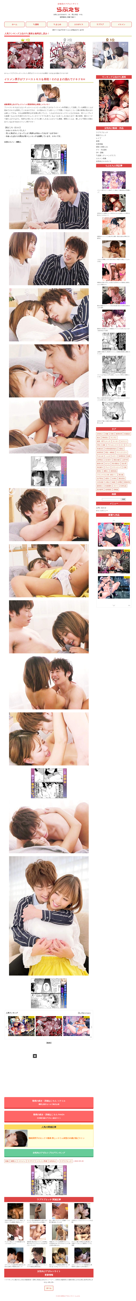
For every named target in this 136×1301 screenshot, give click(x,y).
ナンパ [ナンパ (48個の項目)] (128, 445)
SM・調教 (99, 153)
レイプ (98, 138)
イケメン (121, 24)
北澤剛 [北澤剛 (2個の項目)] (119, 483)
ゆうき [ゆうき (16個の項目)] (107, 464)
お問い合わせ (101, 508)
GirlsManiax (84, 1013)
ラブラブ (100, 24)
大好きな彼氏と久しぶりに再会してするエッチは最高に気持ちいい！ (15, 1223)
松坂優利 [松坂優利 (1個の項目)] (108, 486)
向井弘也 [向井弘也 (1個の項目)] (123, 486)
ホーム (14, 24)
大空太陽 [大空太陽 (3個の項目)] (100, 483)
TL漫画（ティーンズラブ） (106, 156)
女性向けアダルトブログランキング (49, 1154)
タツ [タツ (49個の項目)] (121, 445)
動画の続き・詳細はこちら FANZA (48, 1117)
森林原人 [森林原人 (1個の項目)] (100, 486)
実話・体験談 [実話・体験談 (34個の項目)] (109, 453)
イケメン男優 (42, 1163)
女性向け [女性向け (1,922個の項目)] (100, 434)
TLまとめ (57, 24)
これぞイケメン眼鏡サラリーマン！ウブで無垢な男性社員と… (37, 1267)
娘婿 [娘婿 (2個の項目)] (113, 483)
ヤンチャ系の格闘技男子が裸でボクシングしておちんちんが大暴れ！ (37, 1223)
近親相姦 (99, 144)
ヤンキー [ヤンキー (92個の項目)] (116, 442)
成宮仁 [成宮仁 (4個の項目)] (107, 479)
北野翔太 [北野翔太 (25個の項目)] (100, 460)
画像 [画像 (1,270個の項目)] (106, 434)
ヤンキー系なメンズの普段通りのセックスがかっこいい (15, 1244)
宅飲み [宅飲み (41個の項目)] (121, 449)
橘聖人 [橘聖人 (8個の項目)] (106, 471)
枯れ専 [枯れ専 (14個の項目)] (124, 464)
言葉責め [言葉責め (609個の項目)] (127, 434)
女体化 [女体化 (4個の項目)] (114, 479)
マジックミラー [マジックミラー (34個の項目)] (122, 453)
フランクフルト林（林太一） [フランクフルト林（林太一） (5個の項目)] (106, 475)
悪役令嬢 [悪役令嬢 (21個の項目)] (117, 460)
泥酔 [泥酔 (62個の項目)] (103, 445)
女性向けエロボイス (103, 162)
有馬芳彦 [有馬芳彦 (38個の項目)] (100, 453)
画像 (7, 1163)
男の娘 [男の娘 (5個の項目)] (121, 475)
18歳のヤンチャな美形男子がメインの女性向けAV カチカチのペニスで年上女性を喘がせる (59, 1245)
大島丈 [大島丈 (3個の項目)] (107, 483)
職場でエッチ (101, 136)
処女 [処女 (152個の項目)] (98, 438)
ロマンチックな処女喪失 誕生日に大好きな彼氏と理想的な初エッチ (15, 1267)
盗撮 (97, 141)
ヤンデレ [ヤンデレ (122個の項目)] (114, 438)
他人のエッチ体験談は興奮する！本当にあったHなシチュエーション (59, 1267)
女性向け (52, 1163)
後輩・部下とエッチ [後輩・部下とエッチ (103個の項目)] (103, 442)
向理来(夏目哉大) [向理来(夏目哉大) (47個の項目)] (111, 449)
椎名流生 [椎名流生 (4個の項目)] (122, 479)
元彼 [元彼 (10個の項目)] (124, 468)
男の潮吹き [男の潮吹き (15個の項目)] (116, 464)
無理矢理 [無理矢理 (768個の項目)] (119, 434)
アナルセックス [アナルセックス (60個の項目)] (113, 445)
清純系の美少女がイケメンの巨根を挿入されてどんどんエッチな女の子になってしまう (37, 1245)
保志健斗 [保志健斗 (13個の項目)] (100, 468)
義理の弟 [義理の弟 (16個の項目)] (100, 464)
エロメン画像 (101, 159)
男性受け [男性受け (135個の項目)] (105, 438)
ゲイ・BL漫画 (101, 150)
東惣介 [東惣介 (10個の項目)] (99, 471)
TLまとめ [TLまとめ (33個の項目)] (100, 457)
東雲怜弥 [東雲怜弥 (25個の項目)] (122, 457)
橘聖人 (13, 1163)
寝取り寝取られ (102, 147)
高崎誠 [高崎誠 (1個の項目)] (116, 490)
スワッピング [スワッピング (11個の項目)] (116, 468)
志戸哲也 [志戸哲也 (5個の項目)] (100, 479)
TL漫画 (36, 24)
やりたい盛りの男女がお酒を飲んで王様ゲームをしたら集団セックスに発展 (82, 1245)
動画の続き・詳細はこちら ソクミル (49, 1103)
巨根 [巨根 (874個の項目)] (112, 434)
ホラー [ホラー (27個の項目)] (114, 457)
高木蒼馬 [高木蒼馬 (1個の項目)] (100, 490)
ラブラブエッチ (66, 1163)
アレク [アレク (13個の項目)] (107, 468)
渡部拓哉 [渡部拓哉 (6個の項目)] (114, 471)
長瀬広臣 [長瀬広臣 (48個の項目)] (100, 449)
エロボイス (79, 24)
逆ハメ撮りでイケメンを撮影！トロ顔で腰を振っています (59, 1223)
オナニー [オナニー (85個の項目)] (124, 442)
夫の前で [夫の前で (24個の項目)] (108, 460)
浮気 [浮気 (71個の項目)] (98, 445)
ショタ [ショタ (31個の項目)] (108, 457)
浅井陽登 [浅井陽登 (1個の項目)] (108, 490)
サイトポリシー (102, 511)
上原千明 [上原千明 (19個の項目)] (125, 460)
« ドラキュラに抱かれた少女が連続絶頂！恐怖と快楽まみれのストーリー (29, 1281)
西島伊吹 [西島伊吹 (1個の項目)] (127, 483)
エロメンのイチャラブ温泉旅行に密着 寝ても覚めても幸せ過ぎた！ (82, 1267)
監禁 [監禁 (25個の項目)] (128, 457)
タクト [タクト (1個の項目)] (116, 486)
